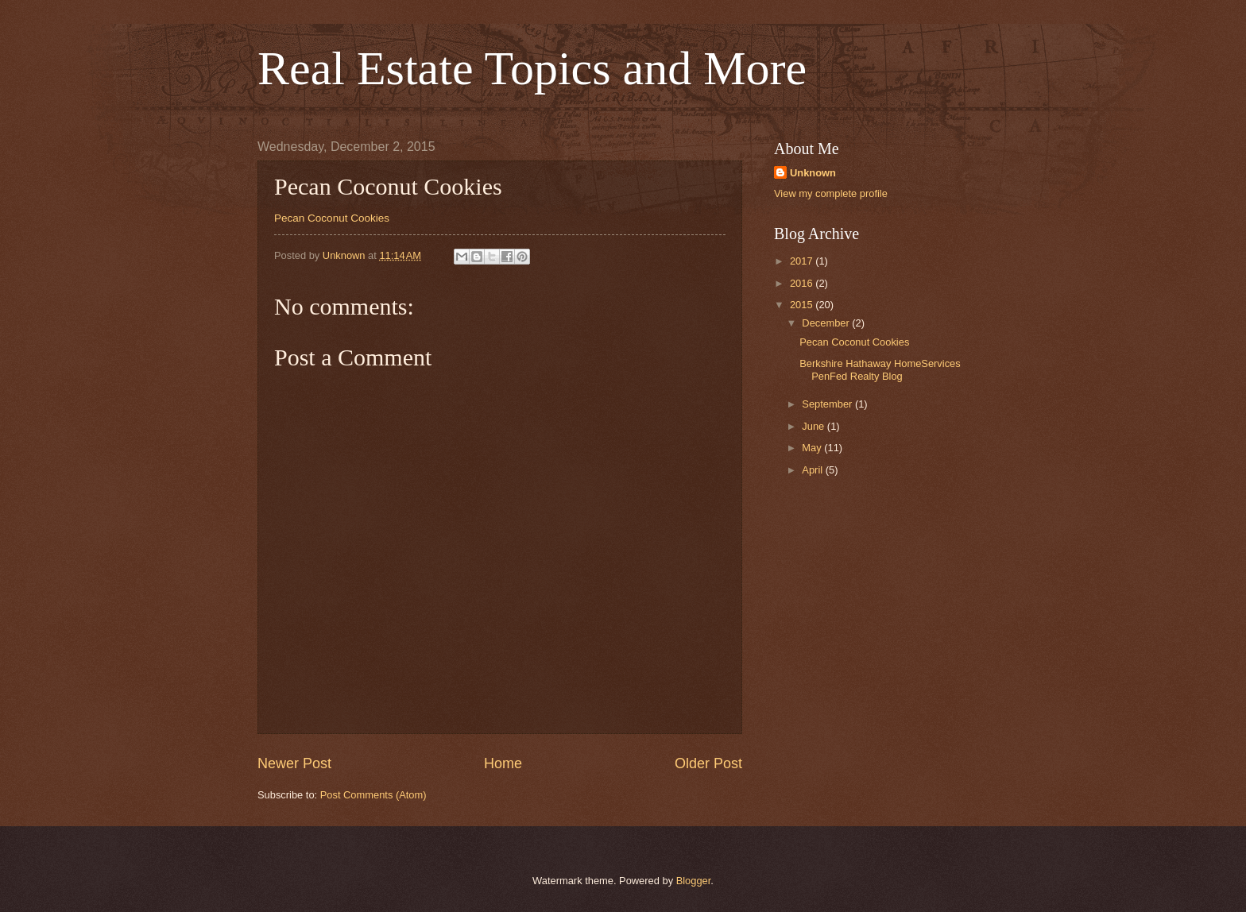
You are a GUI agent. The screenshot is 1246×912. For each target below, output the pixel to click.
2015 (802, 305)
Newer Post (294, 763)
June (814, 426)
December (827, 323)
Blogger (693, 881)
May (813, 448)
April (813, 470)
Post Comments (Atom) (373, 795)
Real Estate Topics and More (532, 68)
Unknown (813, 173)
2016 (802, 283)
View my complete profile (831, 193)
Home (503, 763)
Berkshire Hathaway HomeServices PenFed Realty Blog (880, 369)
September (828, 404)
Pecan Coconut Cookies (331, 218)
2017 (802, 261)
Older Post (708, 763)
